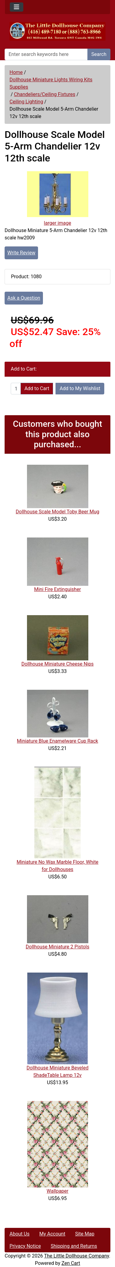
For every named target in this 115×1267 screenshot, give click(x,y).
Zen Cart (70, 1263)
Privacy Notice (25, 1246)
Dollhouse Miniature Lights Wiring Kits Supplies (51, 83)
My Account (52, 1234)
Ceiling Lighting (26, 102)
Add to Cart (37, 388)
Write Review (21, 253)
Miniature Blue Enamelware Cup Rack (57, 741)
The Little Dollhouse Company (76, 1256)
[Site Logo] (57, 31)
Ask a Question (23, 298)
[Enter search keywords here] (46, 54)
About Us (19, 1234)
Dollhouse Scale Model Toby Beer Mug (57, 512)
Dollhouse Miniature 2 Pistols (58, 947)
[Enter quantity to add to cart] (16, 388)
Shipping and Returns (74, 1246)
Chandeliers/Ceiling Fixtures (44, 94)
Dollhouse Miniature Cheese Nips (57, 664)
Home (16, 72)
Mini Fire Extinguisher (57, 589)
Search (98, 54)
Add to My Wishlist (79, 388)
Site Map (84, 1234)
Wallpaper (57, 1191)
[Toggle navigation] (16, 7)
